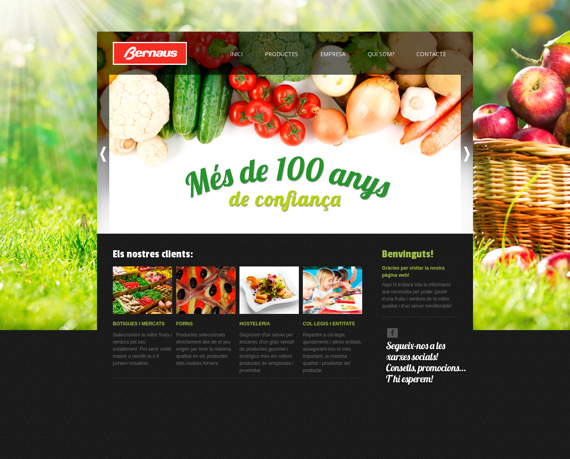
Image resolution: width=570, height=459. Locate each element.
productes (281, 54)
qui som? (381, 54)
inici (236, 54)
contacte (431, 54)
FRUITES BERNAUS (150, 53)
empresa (333, 54)
